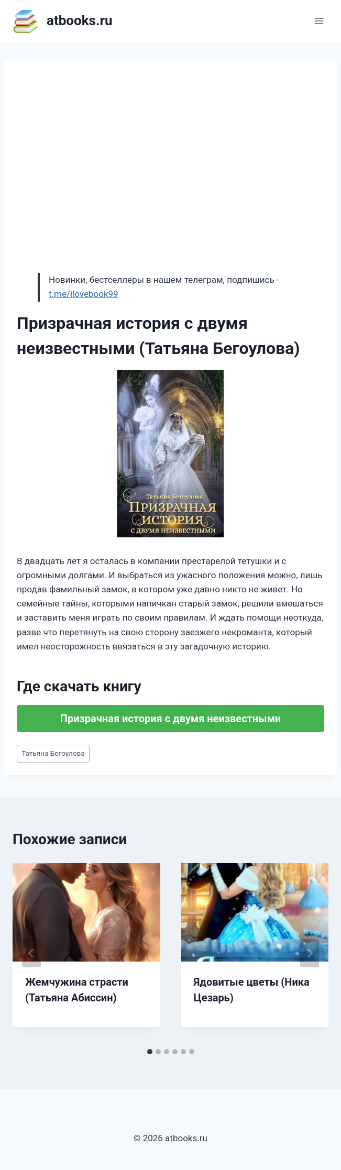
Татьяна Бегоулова (53, 753)
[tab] (149, 1051)
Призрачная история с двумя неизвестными (170, 718)
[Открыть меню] (318, 21)
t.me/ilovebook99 (83, 294)
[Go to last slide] (31, 953)
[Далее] (309, 953)
